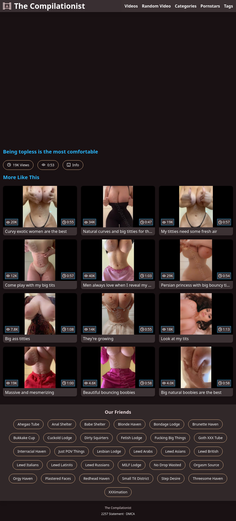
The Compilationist (44, 6)
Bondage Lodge (167, 424)
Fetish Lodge (131, 437)
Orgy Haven (23, 478)
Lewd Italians (27, 464)
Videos (131, 6)
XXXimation (118, 492)
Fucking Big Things (170, 437)
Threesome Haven (208, 478)
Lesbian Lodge (109, 451)
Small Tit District (135, 478)
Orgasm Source (206, 464)
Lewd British (208, 451)
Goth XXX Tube (210, 437)
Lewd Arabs (143, 451)
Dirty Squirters (96, 437)
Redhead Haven (97, 478)
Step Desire (171, 478)
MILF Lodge (131, 464)
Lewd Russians (97, 464)
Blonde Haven (129, 424)
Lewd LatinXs (62, 464)
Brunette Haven (205, 424)
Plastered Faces (58, 478)
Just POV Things (72, 451)
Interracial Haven (32, 451)
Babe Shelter (94, 424)
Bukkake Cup (24, 437)
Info (73, 165)
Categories (185, 6)
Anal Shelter (62, 424)
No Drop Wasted (167, 464)
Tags (228, 6)
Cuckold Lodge (60, 437)
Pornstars (210, 6)
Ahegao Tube (28, 424)
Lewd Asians (175, 451)
